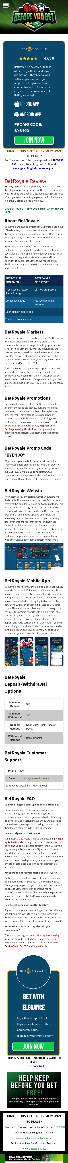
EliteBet (54, 942)
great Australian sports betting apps (32, 937)
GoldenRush (11, 946)
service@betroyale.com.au (35, 778)
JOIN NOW (34, 140)
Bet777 (24, 946)
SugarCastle (40, 946)
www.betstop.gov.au (33, 1148)
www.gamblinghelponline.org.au (33, 168)
